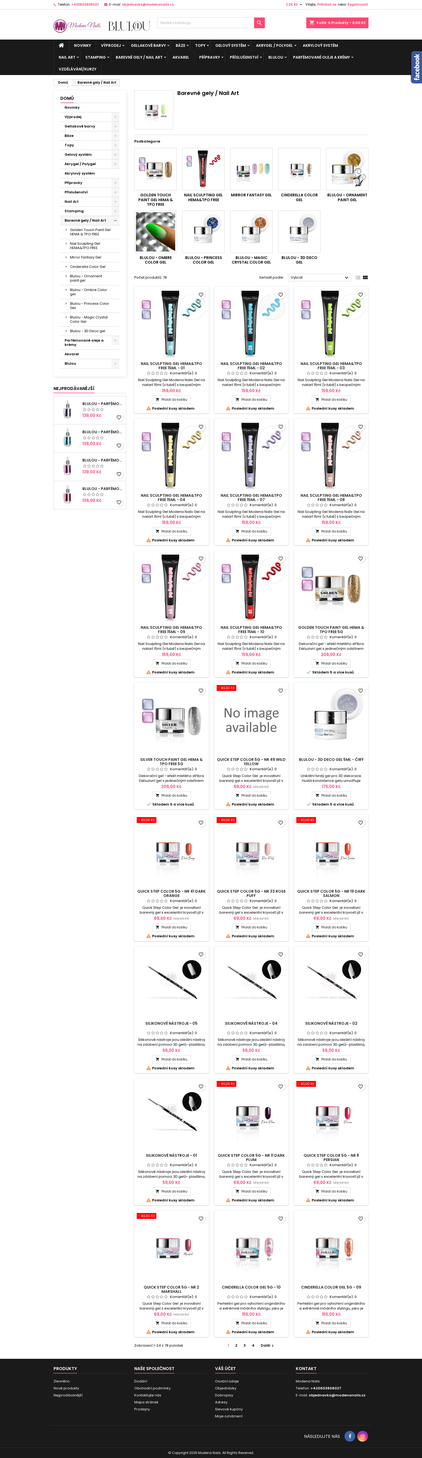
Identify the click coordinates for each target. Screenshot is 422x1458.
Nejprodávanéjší (74, 388)
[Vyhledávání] (211, 22)
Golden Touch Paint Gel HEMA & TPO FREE (90, 232)
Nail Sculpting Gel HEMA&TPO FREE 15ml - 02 (251, 366)
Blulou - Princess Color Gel (89, 305)
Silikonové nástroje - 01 (171, 1155)
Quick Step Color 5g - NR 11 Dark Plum (251, 1157)
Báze (180, 45)
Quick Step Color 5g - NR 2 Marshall (171, 1289)
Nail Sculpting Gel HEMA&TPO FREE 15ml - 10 (251, 629)
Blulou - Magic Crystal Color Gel (89, 319)
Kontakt (306, 1368)
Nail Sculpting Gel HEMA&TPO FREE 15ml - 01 (171, 366)
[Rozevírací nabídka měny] (294, 4)
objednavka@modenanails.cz (148, 4)
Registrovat (357, 4)
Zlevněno (62, 1381)
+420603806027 (85, 4)
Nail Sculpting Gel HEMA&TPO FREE (85, 245)
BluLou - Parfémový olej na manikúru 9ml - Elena (103, 460)
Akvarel (181, 57)
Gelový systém (230, 45)
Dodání (140, 1381)
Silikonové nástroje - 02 (331, 1023)
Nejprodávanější (68, 1395)
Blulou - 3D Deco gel (87, 331)
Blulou (275, 57)
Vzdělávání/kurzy (77, 69)
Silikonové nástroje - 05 (171, 1023)
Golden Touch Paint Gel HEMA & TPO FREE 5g (331, 629)
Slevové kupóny (229, 1409)
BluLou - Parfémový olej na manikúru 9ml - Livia (103, 404)
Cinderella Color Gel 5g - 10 (251, 1287)
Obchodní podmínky (152, 1388)
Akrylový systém (320, 45)
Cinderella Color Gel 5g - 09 (331, 1287)
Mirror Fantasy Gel (85, 257)
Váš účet (225, 1368)
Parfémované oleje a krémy (321, 57)
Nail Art (67, 57)
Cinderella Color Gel (87, 266)
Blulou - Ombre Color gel (88, 292)
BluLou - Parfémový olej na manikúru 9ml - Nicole (103, 432)
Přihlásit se (326, 4)
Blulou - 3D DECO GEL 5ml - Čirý (331, 759)
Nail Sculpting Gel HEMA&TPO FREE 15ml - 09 (171, 629)
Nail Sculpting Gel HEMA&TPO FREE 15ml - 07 (251, 497)
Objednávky (225, 1388)
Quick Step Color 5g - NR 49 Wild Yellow (251, 762)
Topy (200, 45)
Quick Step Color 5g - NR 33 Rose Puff (251, 893)
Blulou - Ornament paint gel (86, 278)
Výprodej (111, 45)
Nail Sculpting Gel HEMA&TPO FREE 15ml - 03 (331, 366)
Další (268, 1345)
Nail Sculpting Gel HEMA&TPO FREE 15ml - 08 (331, 497)
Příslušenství (244, 57)
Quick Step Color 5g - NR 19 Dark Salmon (331, 893)
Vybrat (320, 278)
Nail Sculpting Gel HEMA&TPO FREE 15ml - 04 (171, 497)
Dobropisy (224, 1395)
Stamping (95, 57)
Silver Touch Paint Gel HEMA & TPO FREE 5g (171, 762)
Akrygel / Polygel (274, 45)
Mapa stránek (146, 1402)
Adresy (221, 1402)
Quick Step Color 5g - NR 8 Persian (331, 1157)
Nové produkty (66, 1388)
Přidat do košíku (171, 399)
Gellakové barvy (148, 45)
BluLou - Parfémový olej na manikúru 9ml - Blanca (103, 489)
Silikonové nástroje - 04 (251, 1023)
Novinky (82, 45)
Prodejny (142, 1409)
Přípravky (209, 57)
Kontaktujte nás (147, 1395)
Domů (67, 98)
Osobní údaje (227, 1381)
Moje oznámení (228, 1416)
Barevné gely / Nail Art (139, 57)
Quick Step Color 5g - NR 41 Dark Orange (171, 893)
